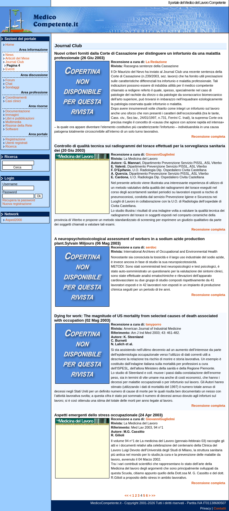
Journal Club (14, 62)
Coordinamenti (16, 97)
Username (18, 186)
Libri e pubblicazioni (19, 118)
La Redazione (156, 62)
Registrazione (15, 139)
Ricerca (10, 146)
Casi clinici (13, 101)
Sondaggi (12, 87)
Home (9, 44)
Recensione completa (208, 136)
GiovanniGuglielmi (160, 154)
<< (127, 495)
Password (18, 194)
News (9, 54)
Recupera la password (18, 200)
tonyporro (153, 324)
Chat (8, 83)
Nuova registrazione (17, 203)
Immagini (12, 114)
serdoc (151, 247)
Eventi (10, 69)
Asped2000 (13, 220)
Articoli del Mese (17, 58)
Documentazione (17, 111)
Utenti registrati (16, 143)
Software (11, 129)
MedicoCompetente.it (39, 20)
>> (153, 495)
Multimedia (13, 122)
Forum (10, 80)
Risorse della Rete (18, 125)
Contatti (219, 508)
